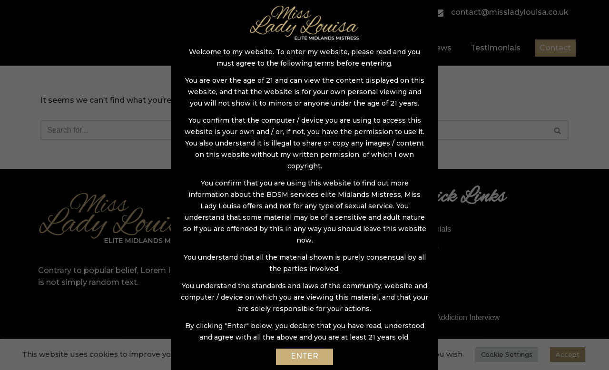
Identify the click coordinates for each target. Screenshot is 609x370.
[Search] (293, 130)
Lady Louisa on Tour (258, 317)
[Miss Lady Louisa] (104, 33)
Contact (555, 47)
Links (418, 300)
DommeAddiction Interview (454, 317)
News (441, 47)
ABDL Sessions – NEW (263, 282)
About (296, 47)
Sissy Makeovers (252, 264)
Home (253, 47)
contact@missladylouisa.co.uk (501, 12)
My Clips (423, 247)
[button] (557, 130)
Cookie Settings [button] (506, 354)
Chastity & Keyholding (261, 247)
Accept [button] (568, 354)
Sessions (239, 229)
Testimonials (496, 47)
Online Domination (255, 300)
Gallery (397, 47)
